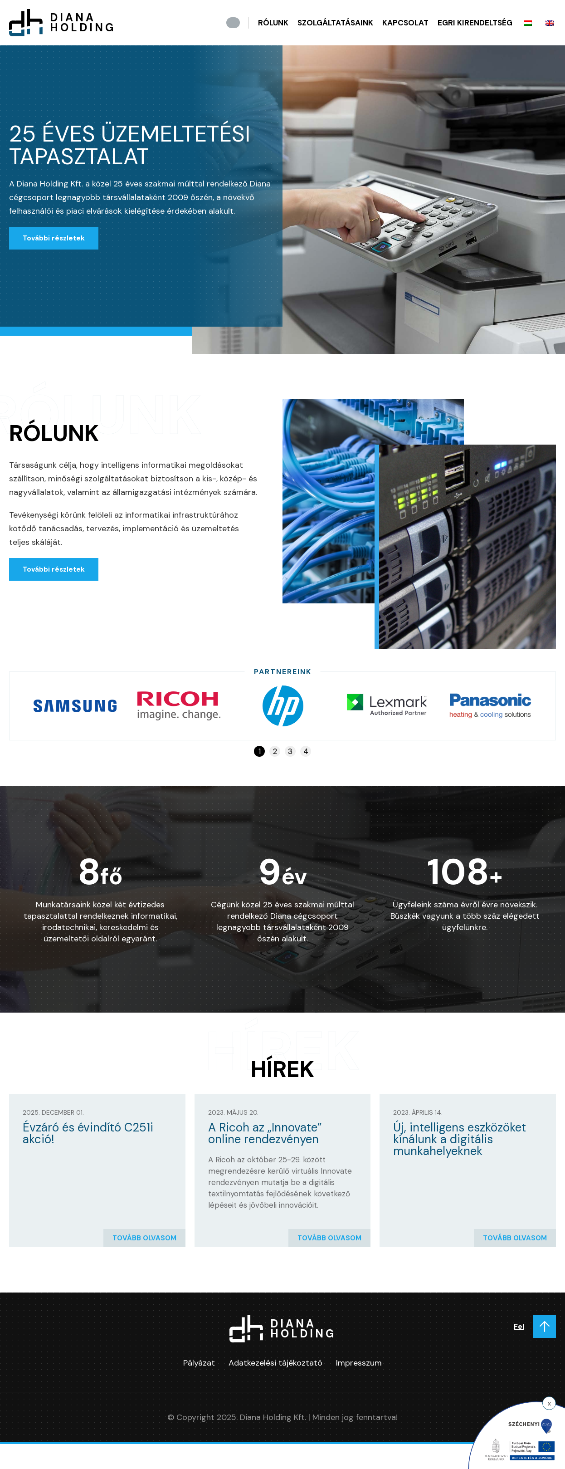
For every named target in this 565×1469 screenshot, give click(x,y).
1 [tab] (259, 751)
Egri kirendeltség (475, 23)
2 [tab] (275, 751)
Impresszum (359, 1362)
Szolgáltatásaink (335, 23)
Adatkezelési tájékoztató (275, 1362)
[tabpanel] (75, 706)
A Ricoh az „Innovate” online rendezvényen (265, 1133)
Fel (519, 1326)
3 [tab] (290, 751)
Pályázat (199, 1362)
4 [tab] (305, 751)
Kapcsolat (405, 23)
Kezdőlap (233, 22)
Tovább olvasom (144, 1238)
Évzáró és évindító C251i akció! (88, 1133)
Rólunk (273, 23)
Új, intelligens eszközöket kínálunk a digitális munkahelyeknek (459, 1139)
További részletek (54, 238)
